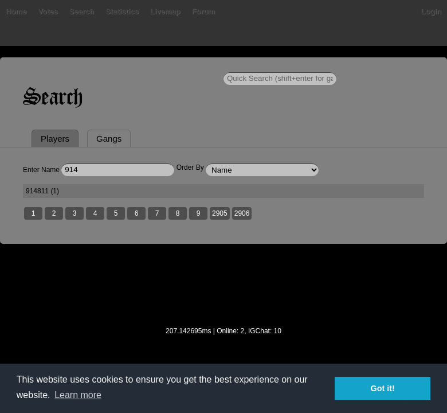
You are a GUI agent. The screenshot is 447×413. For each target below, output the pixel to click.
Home (16, 11)
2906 (242, 213)
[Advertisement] (223, 292)
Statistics (122, 11)
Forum (203, 11)
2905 (220, 213)
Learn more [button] (77, 395)
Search (81, 11)
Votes (47, 11)
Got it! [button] (383, 388)
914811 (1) (42, 191)
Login (431, 11)
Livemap (165, 11)
